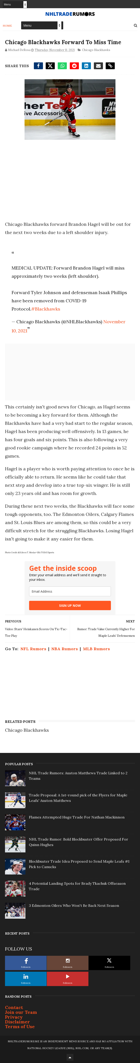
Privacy (14, 1017)
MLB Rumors (96, 648)
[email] (70, 591)
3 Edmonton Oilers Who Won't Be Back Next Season (74, 905)
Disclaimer (17, 1022)
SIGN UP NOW (70, 605)
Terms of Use (20, 1026)
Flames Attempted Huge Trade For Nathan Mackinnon (77, 817)
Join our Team (21, 1012)
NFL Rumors (33, 648)
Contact (14, 1007)
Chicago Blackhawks (96, 50)
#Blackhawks (45, 309)
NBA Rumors (64, 648)
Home (7, 25)
